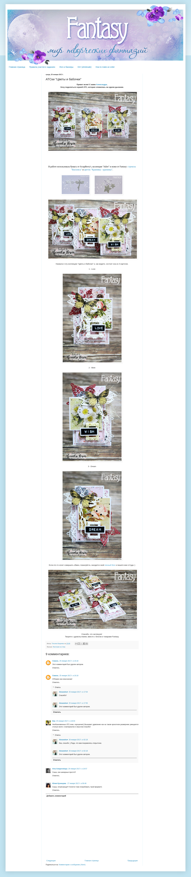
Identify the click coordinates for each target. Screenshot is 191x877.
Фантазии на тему (59, 647)
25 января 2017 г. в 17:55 (78, 703)
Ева (53, 721)
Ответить (55, 668)
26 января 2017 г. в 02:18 (78, 740)
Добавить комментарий (56, 796)
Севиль (55, 661)
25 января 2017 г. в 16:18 (68, 661)
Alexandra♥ (63, 692)
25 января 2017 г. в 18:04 (65, 721)
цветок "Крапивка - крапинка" (98, 169)
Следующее (51, 861)
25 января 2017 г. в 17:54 (78, 692)
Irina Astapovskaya (59, 769)
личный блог (110, 565)
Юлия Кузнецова (59, 783)
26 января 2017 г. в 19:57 (77, 769)
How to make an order (105, 67)
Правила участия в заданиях (42, 67)
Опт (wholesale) (84, 67)
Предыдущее (133, 861)
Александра (101, 84)
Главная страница (17, 67)
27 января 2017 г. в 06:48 (76, 783)
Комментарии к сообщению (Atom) (72, 865)
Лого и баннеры (66, 67)
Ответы (57, 687)
